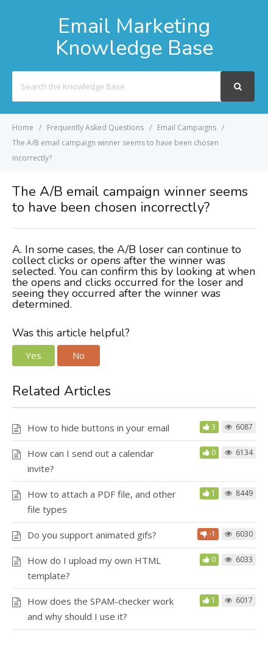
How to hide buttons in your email (98, 428)
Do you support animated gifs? (92, 535)
